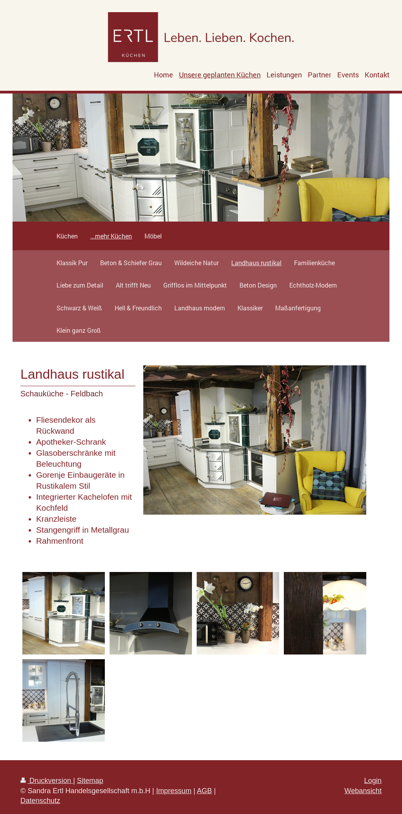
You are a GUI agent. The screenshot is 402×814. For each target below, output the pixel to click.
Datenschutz (40, 801)
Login (373, 781)
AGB (204, 791)
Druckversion (46, 781)
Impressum (174, 791)
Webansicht (363, 791)
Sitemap (90, 781)
